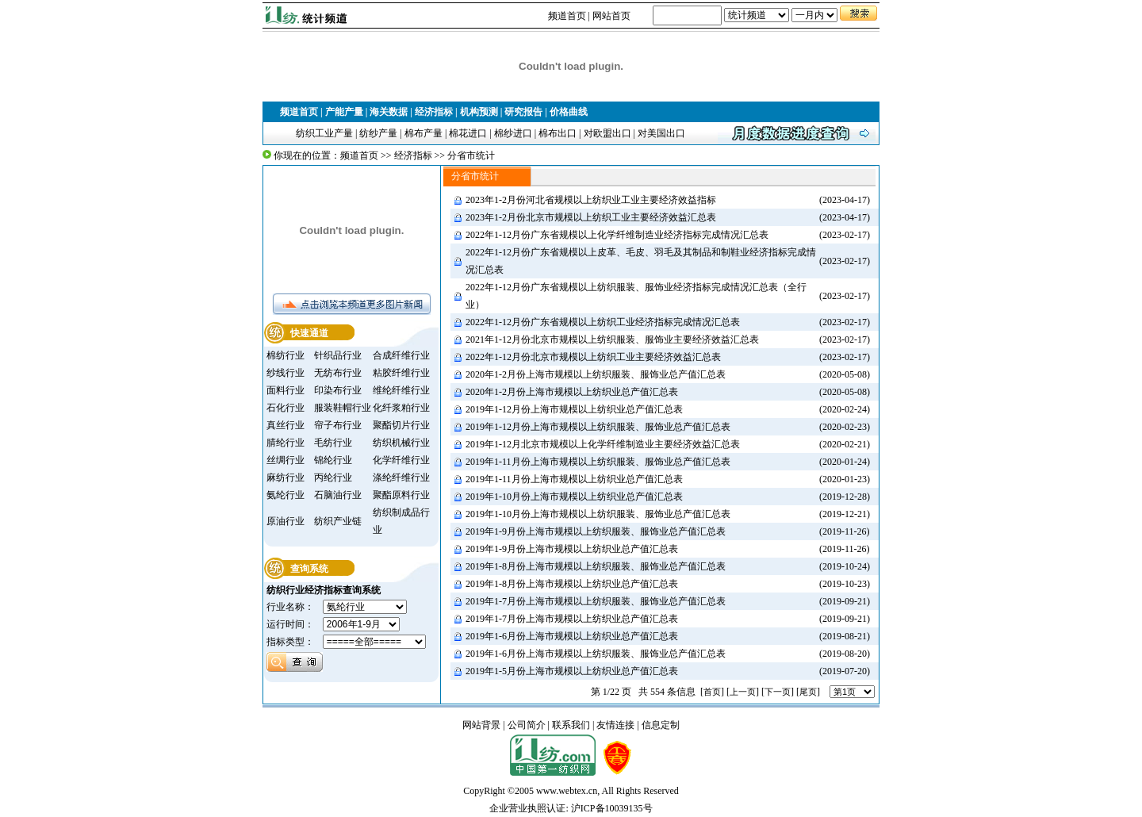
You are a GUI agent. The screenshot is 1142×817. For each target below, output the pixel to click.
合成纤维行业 (401, 355)
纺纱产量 (378, 133)
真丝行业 (285, 425)
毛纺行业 (333, 442)
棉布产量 (423, 133)
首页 (712, 691)
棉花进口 (468, 133)
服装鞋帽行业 (342, 407)
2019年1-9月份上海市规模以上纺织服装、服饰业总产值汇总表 (596, 531)
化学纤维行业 (401, 460)
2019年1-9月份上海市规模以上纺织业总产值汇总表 (572, 548)
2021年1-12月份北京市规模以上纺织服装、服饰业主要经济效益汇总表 (612, 339)
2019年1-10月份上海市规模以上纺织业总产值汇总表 (574, 496)
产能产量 (344, 111)
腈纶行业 (285, 442)
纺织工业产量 (324, 133)
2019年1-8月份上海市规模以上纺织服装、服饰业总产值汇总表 (596, 566)
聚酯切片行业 (401, 425)
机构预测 (479, 111)
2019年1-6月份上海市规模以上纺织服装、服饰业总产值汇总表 (596, 653)
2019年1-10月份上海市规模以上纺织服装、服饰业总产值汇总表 (598, 514)
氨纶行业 (285, 495)
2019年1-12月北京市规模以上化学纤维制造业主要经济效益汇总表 (603, 444)
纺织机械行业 (401, 442)
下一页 (778, 691)
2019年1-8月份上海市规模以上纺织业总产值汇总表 (572, 583)
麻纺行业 (285, 477)
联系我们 (571, 725)
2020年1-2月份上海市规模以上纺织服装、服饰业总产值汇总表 (596, 374)
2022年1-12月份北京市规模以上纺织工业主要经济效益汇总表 (593, 356)
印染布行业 (338, 390)
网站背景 (481, 725)
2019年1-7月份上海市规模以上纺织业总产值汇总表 (572, 618)
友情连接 (615, 725)
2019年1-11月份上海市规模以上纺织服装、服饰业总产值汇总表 (598, 461)
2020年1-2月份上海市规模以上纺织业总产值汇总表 (572, 391)
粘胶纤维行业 (401, 372)
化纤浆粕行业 (401, 407)
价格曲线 (569, 111)
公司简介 (527, 725)
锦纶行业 (333, 460)
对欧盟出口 (607, 133)
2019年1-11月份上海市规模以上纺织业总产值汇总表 (574, 479)
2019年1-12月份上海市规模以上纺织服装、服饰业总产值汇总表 (598, 426)
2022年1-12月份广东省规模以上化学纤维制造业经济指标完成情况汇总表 (617, 234)
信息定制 (661, 725)
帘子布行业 (338, 425)
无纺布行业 (338, 372)
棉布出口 (557, 133)
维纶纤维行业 (401, 390)
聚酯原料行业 (401, 495)
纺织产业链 (338, 521)
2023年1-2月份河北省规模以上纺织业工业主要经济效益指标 (591, 199)
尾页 (808, 691)
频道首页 (567, 15)
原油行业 (285, 521)
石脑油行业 (338, 495)
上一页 (743, 691)
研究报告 (523, 111)
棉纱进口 (513, 133)
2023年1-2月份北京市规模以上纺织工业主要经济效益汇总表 (591, 217)
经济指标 (434, 111)
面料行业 (285, 390)
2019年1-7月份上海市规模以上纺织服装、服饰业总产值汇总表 (596, 601)
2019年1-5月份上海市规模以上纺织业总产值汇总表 (572, 671)
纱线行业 (285, 372)
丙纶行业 (333, 477)
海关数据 (389, 111)
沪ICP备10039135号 (612, 808)
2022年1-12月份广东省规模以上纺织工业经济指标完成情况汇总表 (603, 322)
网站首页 (611, 15)
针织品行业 (338, 355)
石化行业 (285, 407)
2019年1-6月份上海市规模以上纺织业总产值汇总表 (572, 636)
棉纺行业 (285, 355)
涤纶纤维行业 (401, 477)
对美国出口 (661, 133)
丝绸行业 (285, 460)
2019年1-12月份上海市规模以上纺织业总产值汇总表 (574, 409)
